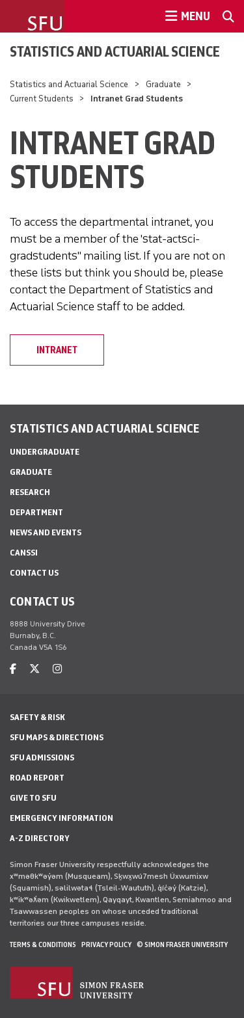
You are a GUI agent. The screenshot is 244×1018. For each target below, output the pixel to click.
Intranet (56, 350)
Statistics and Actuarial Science (115, 51)
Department (36, 512)
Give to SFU (33, 797)
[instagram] (57, 669)
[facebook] (13, 669)
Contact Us (34, 572)
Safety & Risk (37, 717)
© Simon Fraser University (182, 944)
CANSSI (24, 552)
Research (30, 492)
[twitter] (34, 669)
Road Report (37, 777)
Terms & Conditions (43, 944)
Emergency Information (61, 818)
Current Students (42, 98)
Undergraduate (44, 451)
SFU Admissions (42, 757)
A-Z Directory (40, 838)
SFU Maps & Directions (56, 737)
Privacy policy (106, 944)
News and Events (45, 532)
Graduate (163, 84)
